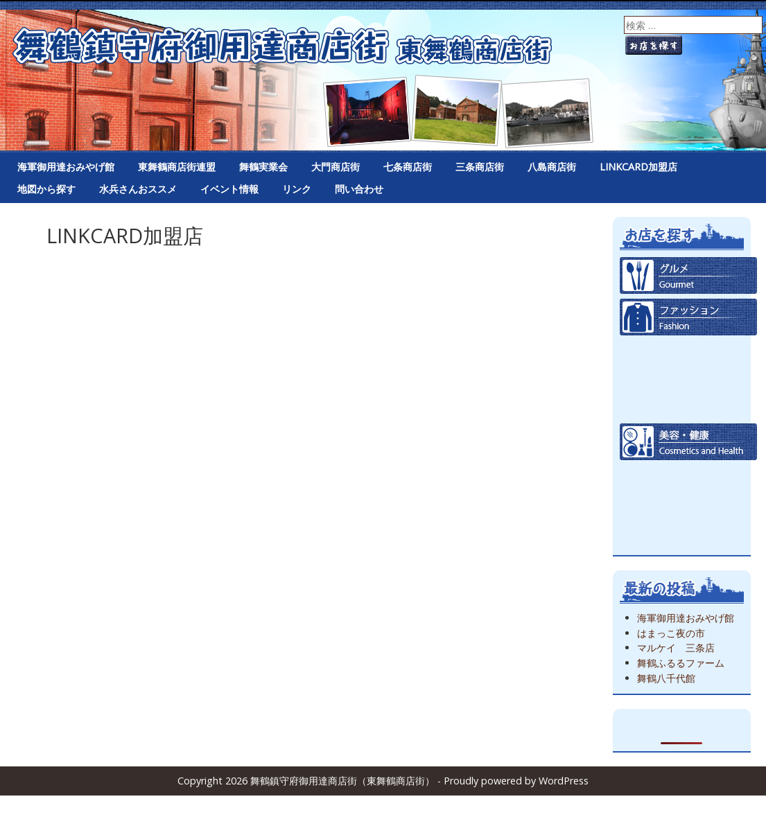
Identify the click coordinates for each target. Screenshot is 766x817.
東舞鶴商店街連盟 (177, 166)
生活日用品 (688, 400)
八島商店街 (552, 166)
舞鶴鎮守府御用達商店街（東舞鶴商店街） (383, 76)
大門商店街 (335, 166)
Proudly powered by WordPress (516, 780)
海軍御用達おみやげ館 (65, 166)
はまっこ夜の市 (671, 633)
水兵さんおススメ (138, 188)
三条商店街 (479, 166)
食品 (688, 358)
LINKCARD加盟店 (638, 166)
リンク (296, 188)
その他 (688, 525)
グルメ (688, 275)
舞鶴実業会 (263, 166)
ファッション (688, 317)
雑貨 (688, 483)
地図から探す (46, 188)
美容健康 (688, 441)
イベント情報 (229, 188)
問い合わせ (359, 188)
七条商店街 (407, 166)
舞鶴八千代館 (666, 678)
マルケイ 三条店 (676, 647)
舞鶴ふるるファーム (680, 662)
